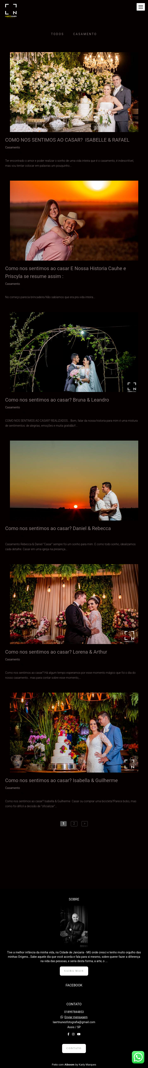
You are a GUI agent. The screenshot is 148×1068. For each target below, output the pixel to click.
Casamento (85, 34)
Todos (57, 34)
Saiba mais (74, 971)
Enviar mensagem (76, 1017)
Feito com (74, 1064)
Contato (74, 1048)
